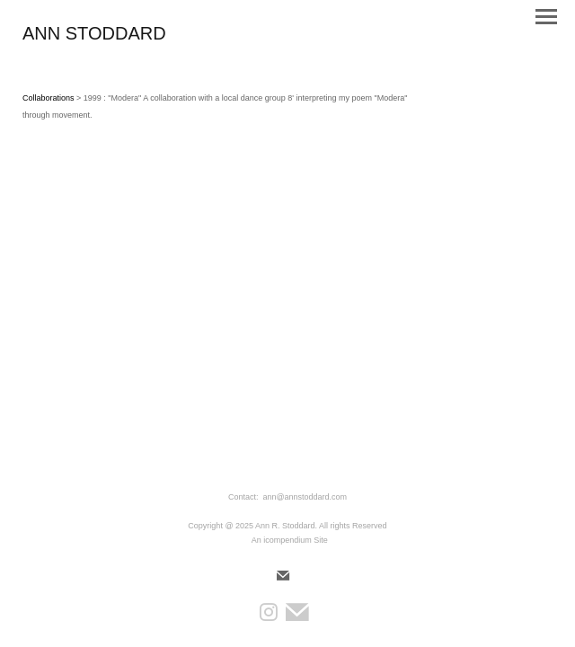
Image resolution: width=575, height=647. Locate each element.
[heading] (94, 36)
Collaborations (48, 97)
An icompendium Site (290, 540)
